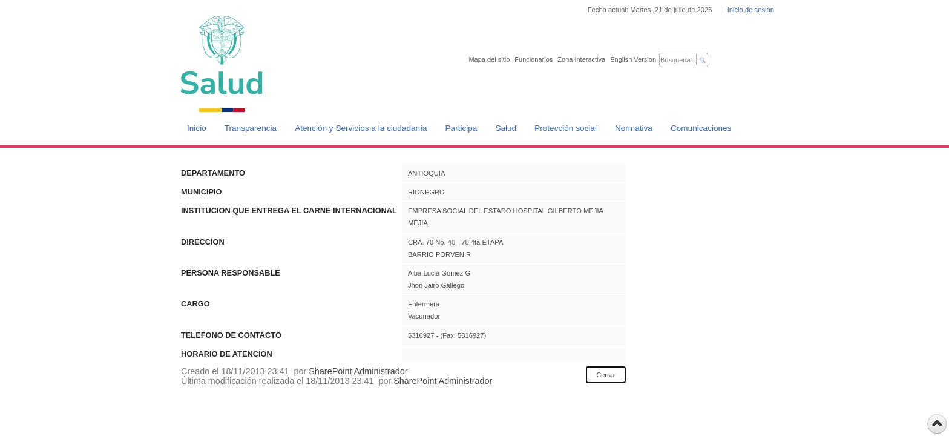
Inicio (196, 128)
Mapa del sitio (489, 59)
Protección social (565, 128)
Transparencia (251, 128)
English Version (633, 59)
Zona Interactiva (581, 59)
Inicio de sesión (750, 9)
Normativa (633, 128)
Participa (461, 128)
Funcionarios (533, 59)
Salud (505, 128)
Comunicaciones (701, 128)
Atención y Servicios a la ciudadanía (361, 128)
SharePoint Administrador (358, 371)
